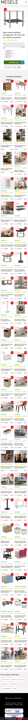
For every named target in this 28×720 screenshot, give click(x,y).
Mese (14, 688)
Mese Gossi (6, 679)
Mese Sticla (14, 684)
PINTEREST (18, 698)
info (12, 101)
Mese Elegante (7, 688)
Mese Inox (5, 684)
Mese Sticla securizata (17, 679)
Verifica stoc (16, 62)
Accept (20, 718)
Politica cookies (18, 704)
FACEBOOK (9, 698)
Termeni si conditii (11, 703)
